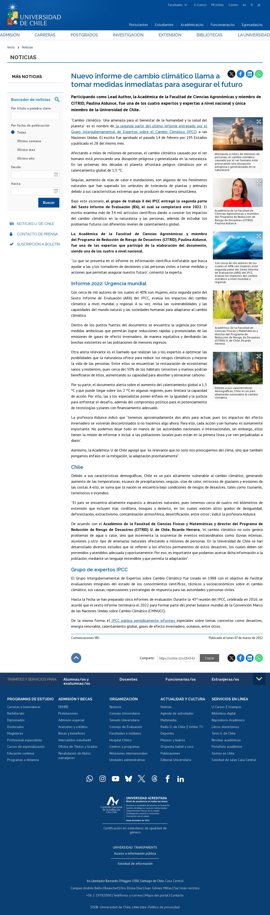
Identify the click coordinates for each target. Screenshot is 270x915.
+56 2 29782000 (101, 891)
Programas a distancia (23, 762)
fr (252, 5)
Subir (76, 660)
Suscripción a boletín (38, 246)
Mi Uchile (217, 5)
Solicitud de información (135, 860)
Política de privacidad (162, 902)
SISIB (97, 902)
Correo (233, 5)
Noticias (27, 49)
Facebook (240, 76)
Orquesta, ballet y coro (177, 749)
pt (259, 5)
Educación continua (20, 756)
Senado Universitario (124, 722)
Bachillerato (15, 716)
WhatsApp (258, 75)
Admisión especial (71, 722)
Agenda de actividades (177, 716)
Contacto (173, 891)
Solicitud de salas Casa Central (234, 762)
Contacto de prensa (37, 236)
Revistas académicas (226, 742)
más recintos (187, 884)
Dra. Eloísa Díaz (131, 884)
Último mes (23, 151)
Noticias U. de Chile (35, 226)
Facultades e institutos (125, 736)
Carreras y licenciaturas (23, 709)
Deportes (167, 736)
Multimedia (168, 722)
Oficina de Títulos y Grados (77, 749)
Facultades (175, 5)
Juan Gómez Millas (157, 884)
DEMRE (63, 709)
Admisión (18, 36)
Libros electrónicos (225, 729)
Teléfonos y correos (128, 891)
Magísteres (15, 736)
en (244, 5)
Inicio (11, 49)
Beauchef (112, 884)
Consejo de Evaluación (125, 729)
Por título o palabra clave (31, 110)
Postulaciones (68, 716)
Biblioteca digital (224, 716)
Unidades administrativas (127, 762)
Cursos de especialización (26, 749)
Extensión (166, 36)
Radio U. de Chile (173, 729)
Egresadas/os (252, 26)
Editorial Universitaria (176, 762)
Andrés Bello (95, 884)
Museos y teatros (173, 742)
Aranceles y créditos (73, 729)
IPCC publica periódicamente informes (143, 622)
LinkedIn (250, 76)
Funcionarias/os (223, 26)
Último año (22, 160)
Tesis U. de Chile (224, 736)
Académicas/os (192, 26)
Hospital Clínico (120, 742)
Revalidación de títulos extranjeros (74, 758)
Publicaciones (170, 756)
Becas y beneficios (71, 736)
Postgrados (86, 36)
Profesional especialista (24, 742)
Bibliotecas (203, 36)
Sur (174, 884)
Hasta (15, 186)
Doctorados (15, 729)
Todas (18, 134)
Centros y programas (124, 749)
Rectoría (115, 709)
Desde (16, 169)
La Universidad (245, 36)
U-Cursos (200, 5)
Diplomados (16, 722)
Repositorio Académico (228, 722)
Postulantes (138, 26)
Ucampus (234, 709)
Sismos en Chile (223, 756)
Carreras (50, 36)
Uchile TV (196, 729)
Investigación (128, 36)
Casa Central (174, 877)
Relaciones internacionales (128, 756)
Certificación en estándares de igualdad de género (135, 830)
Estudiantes (164, 26)
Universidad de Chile (116, 902)
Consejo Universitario (124, 716)
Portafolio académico (227, 749)
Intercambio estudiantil (74, 742)
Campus (79, 884)
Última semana (26, 143)
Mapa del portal (154, 891)
